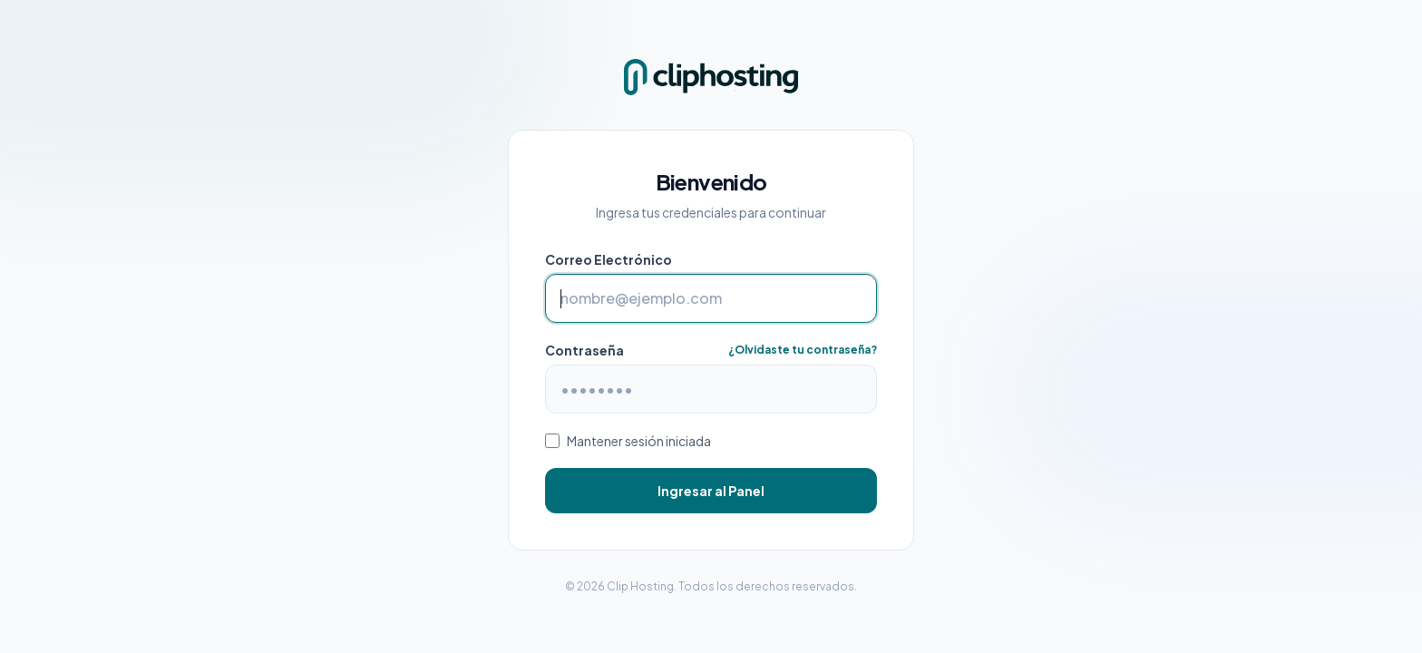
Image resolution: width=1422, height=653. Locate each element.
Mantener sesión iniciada (639, 441)
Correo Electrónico (608, 259)
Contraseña (584, 350)
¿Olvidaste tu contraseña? (802, 349)
